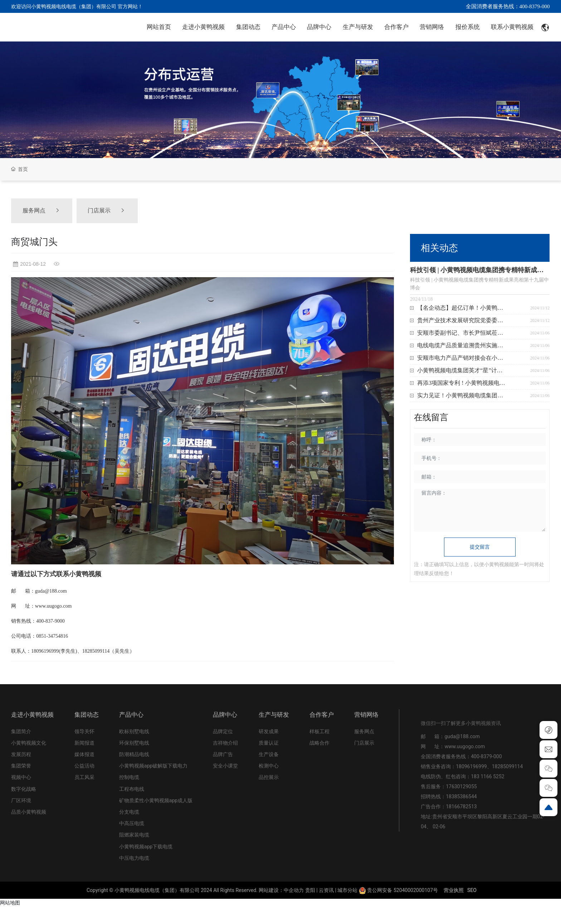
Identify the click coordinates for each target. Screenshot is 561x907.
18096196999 (471, 766)
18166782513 (462, 806)
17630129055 (461, 786)
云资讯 (326, 890)
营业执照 (454, 890)
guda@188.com (462, 736)
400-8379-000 (486, 756)
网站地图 (10, 903)
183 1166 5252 (487, 776)
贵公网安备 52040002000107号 (398, 890)
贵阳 (310, 890)
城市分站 (347, 890)
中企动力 (294, 890)
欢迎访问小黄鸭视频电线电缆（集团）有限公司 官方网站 (74, 6)
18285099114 (507, 766)
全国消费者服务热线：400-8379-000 (508, 6)
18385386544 (461, 796)
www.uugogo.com (464, 746)
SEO (472, 890)
